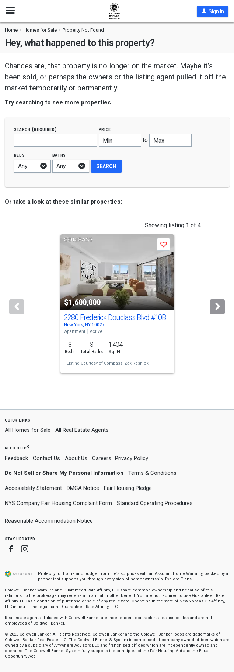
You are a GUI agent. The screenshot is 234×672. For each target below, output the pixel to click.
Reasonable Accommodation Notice (49, 521)
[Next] (217, 306)
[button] (212, 11)
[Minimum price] (120, 140)
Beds (19, 155)
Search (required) (35, 129)
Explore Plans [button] (178, 579)
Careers (101, 458)
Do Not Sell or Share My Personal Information (64, 473)
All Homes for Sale (27, 430)
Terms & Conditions (152, 473)
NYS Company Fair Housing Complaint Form (58, 503)
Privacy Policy (131, 458)
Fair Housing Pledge (128, 488)
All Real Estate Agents (82, 430)
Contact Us (46, 458)
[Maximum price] (170, 140)
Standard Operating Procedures (155, 503)
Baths (59, 155)
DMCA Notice (83, 488)
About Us (76, 458)
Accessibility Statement (33, 488)
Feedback (16, 458)
